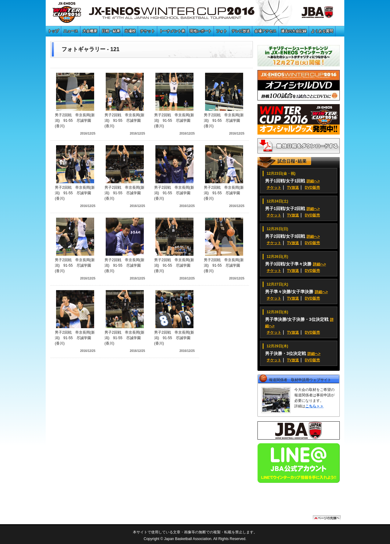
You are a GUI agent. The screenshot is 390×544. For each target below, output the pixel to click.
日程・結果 (111, 31)
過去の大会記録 (294, 31)
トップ (53, 31)
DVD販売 (312, 187)
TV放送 (293, 187)
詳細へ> (313, 181)
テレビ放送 (241, 31)
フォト (221, 31)
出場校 (130, 31)
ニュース (70, 31)
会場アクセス (265, 31)
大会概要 (90, 31)
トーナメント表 (172, 31)
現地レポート (200, 31)
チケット (147, 31)
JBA (310, 14)
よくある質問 (322, 31)
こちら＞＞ (314, 406)
